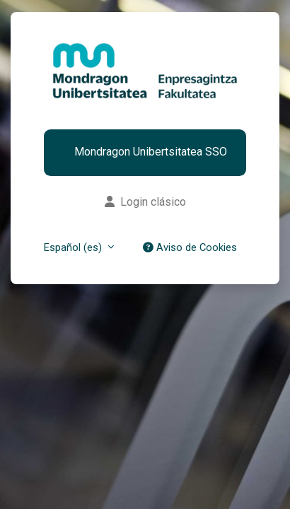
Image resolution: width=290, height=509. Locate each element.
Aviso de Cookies (190, 247)
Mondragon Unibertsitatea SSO (150, 152)
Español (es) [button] (74, 247)
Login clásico (145, 202)
